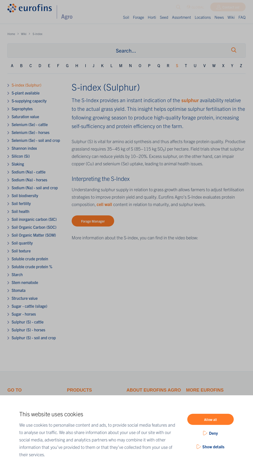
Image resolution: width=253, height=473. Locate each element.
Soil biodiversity (25, 195)
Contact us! (230, 8)
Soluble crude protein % (32, 266)
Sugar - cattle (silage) (29, 305)
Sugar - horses (24, 313)
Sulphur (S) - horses (28, 329)
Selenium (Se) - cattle (30, 124)
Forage (138, 17)
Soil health (20, 211)
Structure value (25, 298)
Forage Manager (93, 221)
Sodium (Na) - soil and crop (35, 187)
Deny (213, 433)
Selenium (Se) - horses (30, 132)
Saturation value (25, 116)
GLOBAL (195, 8)
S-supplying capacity (29, 100)
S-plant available (26, 92)
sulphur (190, 100)
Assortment (181, 17)
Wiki (231, 17)
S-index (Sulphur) (26, 84)
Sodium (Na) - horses (29, 179)
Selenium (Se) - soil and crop (36, 140)
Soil (126, 17)
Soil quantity (22, 242)
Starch (17, 274)
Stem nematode (25, 282)
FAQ (242, 17)
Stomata (18, 290)
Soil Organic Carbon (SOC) (34, 227)
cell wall (105, 204)
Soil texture (21, 250)
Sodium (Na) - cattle (28, 171)
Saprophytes (22, 108)
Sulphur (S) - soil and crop (34, 337)
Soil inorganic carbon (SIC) (34, 219)
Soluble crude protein (30, 258)
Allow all (210, 419)
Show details (213, 446)
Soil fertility (21, 203)
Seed (164, 17)
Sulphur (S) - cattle (27, 321)
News (219, 17)
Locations (203, 17)
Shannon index (24, 148)
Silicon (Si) (21, 155)
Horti (152, 17)
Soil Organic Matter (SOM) (34, 234)
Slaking (18, 163)
